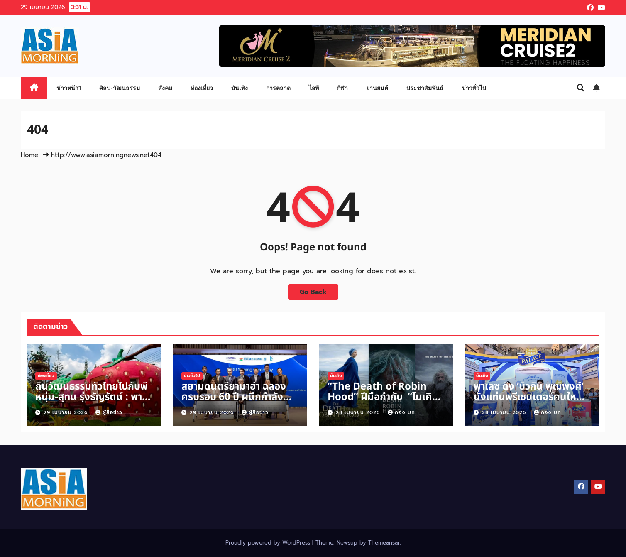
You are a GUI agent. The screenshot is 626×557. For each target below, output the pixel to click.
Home (29, 154)
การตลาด (278, 87)
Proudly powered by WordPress (268, 543)
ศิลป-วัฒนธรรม (119, 87)
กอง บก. (402, 412)
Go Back (313, 292)
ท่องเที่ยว (202, 87)
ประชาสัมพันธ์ (424, 87)
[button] (580, 88)
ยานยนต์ (377, 87)
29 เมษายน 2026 (67, 412)
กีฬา (342, 87)
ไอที (314, 87)
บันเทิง (239, 87)
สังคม (165, 87)
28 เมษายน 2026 (359, 412)
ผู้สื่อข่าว (108, 412)
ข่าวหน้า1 (68, 87)
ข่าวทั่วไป (474, 87)
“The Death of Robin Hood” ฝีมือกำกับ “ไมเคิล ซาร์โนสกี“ (383, 397)
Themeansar (384, 543)
